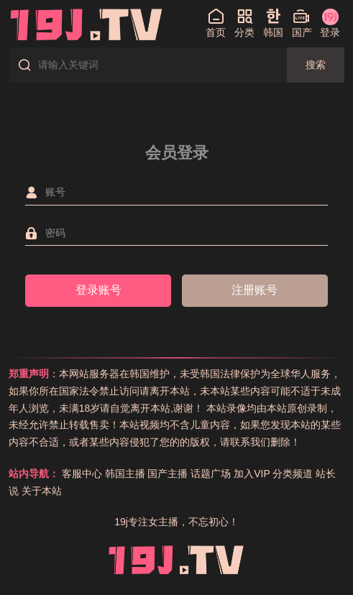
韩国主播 (125, 473)
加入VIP (252, 473)
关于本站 (42, 491)
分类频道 (292, 473)
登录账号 (98, 290)
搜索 (316, 64)
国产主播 (167, 473)
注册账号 (254, 290)
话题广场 (211, 473)
